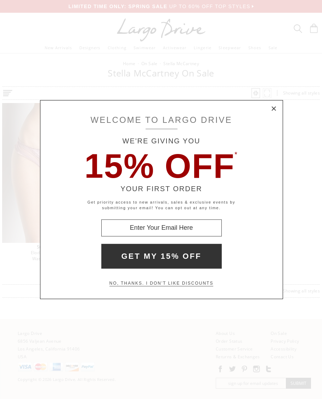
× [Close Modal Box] (274, 109)
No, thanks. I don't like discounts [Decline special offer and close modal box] (161, 283)
